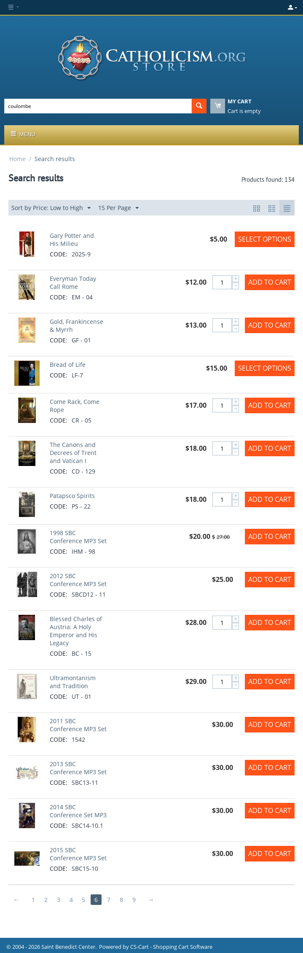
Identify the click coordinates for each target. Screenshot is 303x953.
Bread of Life (68, 365)
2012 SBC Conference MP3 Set (78, 580)
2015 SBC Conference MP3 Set (78, 854)
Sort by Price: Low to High (51, 208)
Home (17, 159)
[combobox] (98, 106)
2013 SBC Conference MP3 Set (78, 768)
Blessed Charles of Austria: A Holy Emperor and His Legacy (76, 631)
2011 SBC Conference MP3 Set (78, 725)
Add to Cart (269, 282)
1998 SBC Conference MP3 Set (78, 537)
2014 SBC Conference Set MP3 (78, 811)
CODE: (58, 254)
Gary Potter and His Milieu (72, 240)
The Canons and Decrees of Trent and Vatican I (73, 453)
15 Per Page (118, 208)
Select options (264, 239)
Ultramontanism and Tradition (73, 682)
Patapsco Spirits (72, 496)
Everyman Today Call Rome (73, 283)
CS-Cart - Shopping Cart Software (171, 946)
